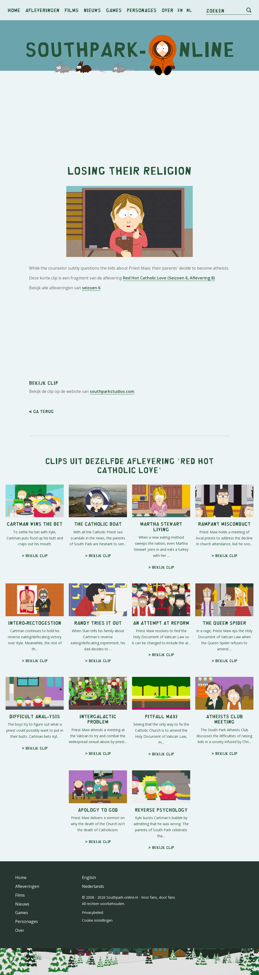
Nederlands (93, 886)
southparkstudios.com (112, 391)
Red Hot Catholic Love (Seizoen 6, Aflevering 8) (169, 278)
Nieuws (92, 10)
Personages (142, 10)
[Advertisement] (129, 113)
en (180, 10)
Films (71, 10)
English (89, 877)
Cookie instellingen (97, 920)
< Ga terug (41, 411)
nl (189, 10)
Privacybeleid (92, 912)
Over (167, 10)
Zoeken (215, 10)
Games (114, 10)
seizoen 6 (91, 288)
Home (14, 10)
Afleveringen (42, 10)
